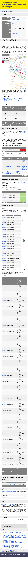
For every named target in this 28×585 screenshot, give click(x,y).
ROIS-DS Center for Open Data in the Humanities (18, 554)
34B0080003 (4, 458)
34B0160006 (4, 319)
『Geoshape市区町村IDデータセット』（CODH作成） (12, 547)
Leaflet (18, 88)
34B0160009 (4, 195)
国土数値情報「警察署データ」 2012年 (10, 540)
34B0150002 (4, 369)
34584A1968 (4, 193)
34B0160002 (4, 416)
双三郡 (13, 23)
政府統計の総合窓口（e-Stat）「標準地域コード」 (12, 545)
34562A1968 (4, 398)
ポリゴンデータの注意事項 (21, 132)
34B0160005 (4, 391)
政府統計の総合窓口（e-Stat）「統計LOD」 (11, 546)
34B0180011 (4, 427)
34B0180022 (4, 381)
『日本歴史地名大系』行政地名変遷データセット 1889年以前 (14, 535)
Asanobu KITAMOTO (5, 554)
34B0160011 (4, 344)
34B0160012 (4, 325)
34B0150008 (4, 464)
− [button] (10, 57)
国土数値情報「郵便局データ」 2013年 (10, 539)
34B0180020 (4, 375)
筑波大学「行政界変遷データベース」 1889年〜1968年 (13, 533)
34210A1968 (4, 422)
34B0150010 (4, 445)
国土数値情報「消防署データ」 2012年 (10, 541)
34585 (13, 35)
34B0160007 (4, 337)
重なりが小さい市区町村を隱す (14, 145)
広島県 (13, 25)
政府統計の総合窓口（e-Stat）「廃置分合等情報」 (12, 544)
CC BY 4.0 (16, 519)
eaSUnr (13, 36)
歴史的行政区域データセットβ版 (15, 10)
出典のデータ (13, 45)
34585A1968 (4, 287)
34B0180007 (4, 200)
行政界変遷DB (5, 58)
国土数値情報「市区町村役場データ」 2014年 (11, 536)
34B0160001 (4, 439)
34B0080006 (4, 404)
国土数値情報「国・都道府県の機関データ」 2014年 (12, 542)
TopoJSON (19, 112)
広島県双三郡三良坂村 (16, 19)
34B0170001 (4, 433)
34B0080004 (4, 410)
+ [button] (10, 55)
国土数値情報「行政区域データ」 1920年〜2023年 (12, 532)
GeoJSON (19, 114)
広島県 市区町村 (15, 31)
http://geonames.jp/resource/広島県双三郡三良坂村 (16, 484)
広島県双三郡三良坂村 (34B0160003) (8, 165)
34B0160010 (4, 197)
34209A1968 (4, 149)
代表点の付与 (15, 210)
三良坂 (13, 21)
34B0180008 (4, 362)
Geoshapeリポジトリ (5, 10)
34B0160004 (4, 350)
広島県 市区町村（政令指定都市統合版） (19, 32)
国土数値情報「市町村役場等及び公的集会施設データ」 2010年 (14, 537)
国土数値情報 (5, 56)
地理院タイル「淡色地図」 (22, 88)
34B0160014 (4, 199)
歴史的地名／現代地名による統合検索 (8, 491)
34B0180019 (4, 356)
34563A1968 (4, 452)
